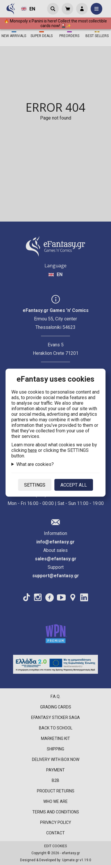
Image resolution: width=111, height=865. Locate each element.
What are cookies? (35, 464)
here (32, 450)
